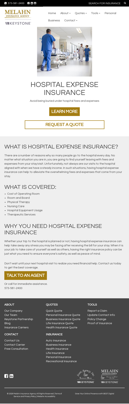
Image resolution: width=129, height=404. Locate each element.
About (65, 13)
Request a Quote (64, 124)
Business (54, 20)
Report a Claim (97, 311)
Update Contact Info (101, 315)
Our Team (10, 315)
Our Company (13, 311)
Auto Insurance (56, 341)
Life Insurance (55, 353)
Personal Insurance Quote (63, 315)
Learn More (64, 111)
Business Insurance (58, 345)
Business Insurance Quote (63, 319)
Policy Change (96, 319)
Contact (70, 20)
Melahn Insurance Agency (24, 394)
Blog (7, 323)
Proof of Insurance (99, 323)
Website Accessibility (46, 397)
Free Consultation (16, 349)
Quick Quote (54, 311)
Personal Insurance (58, 357)
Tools (95, 13)
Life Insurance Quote (60, 323)
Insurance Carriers (16, 327)
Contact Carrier (14, 345)
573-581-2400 (14, 3)
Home (52, 13)
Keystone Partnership (18, 319)
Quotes (81, 13)
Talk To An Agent (26, 275)
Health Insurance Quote (61, 327)
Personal (110, 13)
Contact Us (11, 341)
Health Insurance (57, 349)
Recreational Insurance (61, 361)
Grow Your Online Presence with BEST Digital (94, 394)
